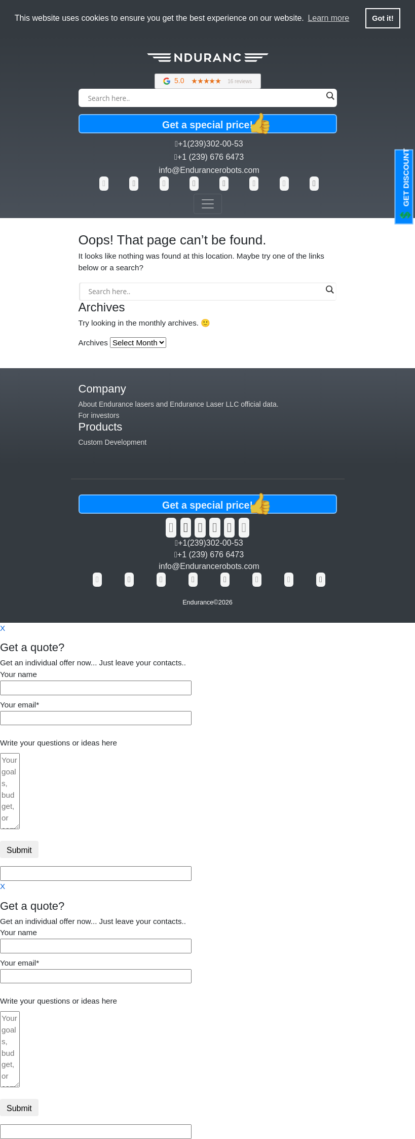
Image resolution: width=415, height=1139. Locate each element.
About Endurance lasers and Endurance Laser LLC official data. (179, 404)
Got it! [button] (382, 18)
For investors (99, 415)
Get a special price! (217, 123)
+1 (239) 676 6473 (209, 157)
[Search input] (205, 98)
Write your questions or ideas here (58, 742)
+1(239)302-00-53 (209, 143)
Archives (93, 342)
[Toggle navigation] (208, 204)
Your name (96, 681)
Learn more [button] (328, 18)
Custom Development (113, 442)
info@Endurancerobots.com (209, 170)
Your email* (96, 711)
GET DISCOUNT (405, 185)
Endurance (197, 602)
